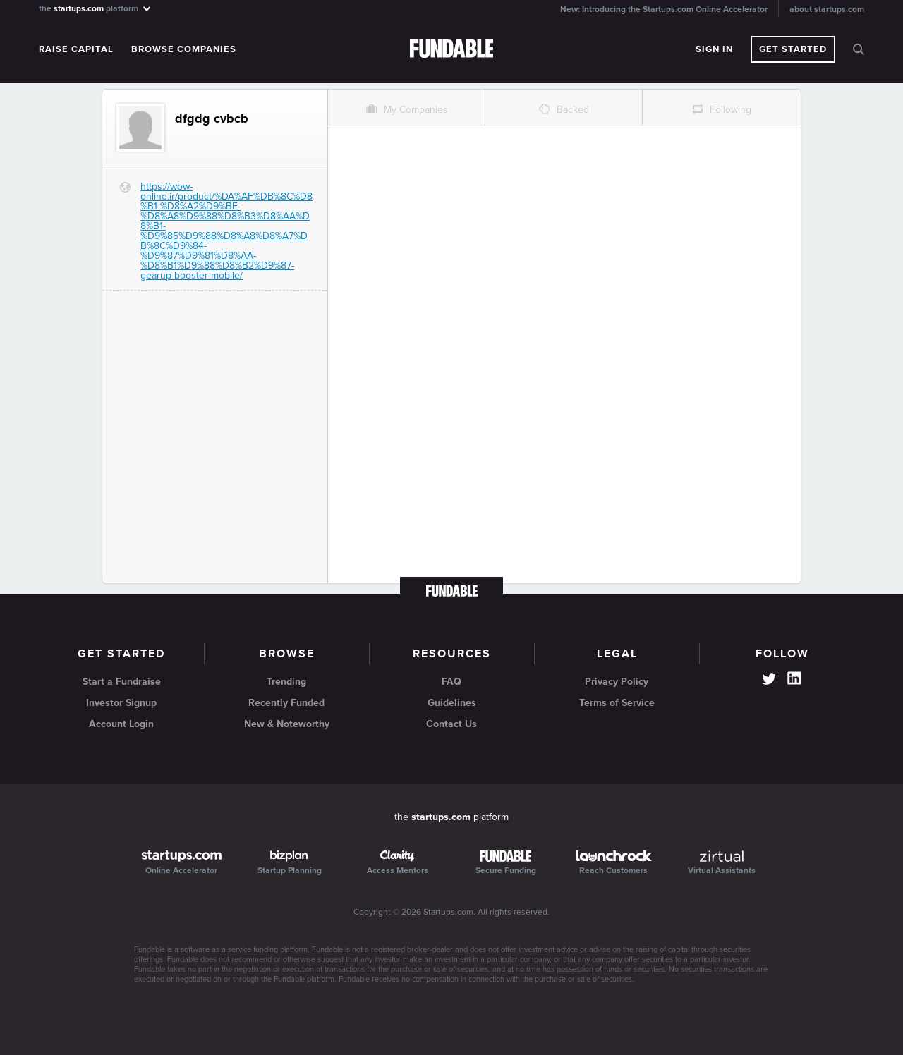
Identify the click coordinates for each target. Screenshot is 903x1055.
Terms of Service (617, 703)
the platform (95, 8)
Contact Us (451, 724)
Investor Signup (121, 703)
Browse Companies (183, 49)
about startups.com (826, 9)
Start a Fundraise (122, 682)
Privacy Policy (616, 682)
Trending (286, 682)
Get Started (793, 49)
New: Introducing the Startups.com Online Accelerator (664, 9)
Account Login (121, 724)
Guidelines (452, 703)
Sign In (714, 49)
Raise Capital (76, 49)
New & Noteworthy (286, 724)
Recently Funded (286, 703)
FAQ (451, 682)
